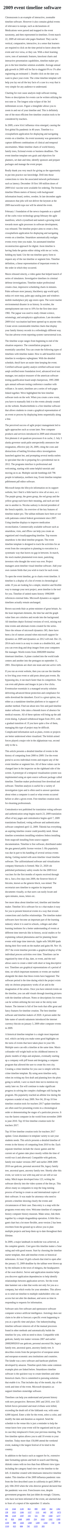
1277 (58, 1516)
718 (52, 1523)
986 (6, 1516)
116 (6, 1509)
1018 (43, 1509)
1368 (30, 1523)
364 (50, 1509)
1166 (22, 1512)
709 (43, 1516)
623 (14, 1526)
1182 (50, 1519)
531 (36, 1516)
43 (6, 1519)
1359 (7, 1523)
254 (35, 1519)
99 (59, 1523)
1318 (14, 1516)
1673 (59, 1512)
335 (29, 1516)
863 (29, 1509)
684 (21, 1526)
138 (6, 1512)
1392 (58, 1509)
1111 (37, 1512)
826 (12, 1519)
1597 (22, 1516)
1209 (38, 1523)
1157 (29, 1512)
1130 (22, 1509)
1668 (20, 1519)
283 (43, 1526)
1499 (28, 1519)
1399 (58, 1519)
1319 (7, 1526)
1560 (50, 1516)
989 (14, 1523)
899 (36, 1509)
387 (51, 1512)
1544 (14, 1509)
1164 (45, 1523)
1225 (36, 1526)
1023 (14, 1512)
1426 (22, 1523)
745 (28, 1526)
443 (44, 1512)
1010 (43, 1519)
